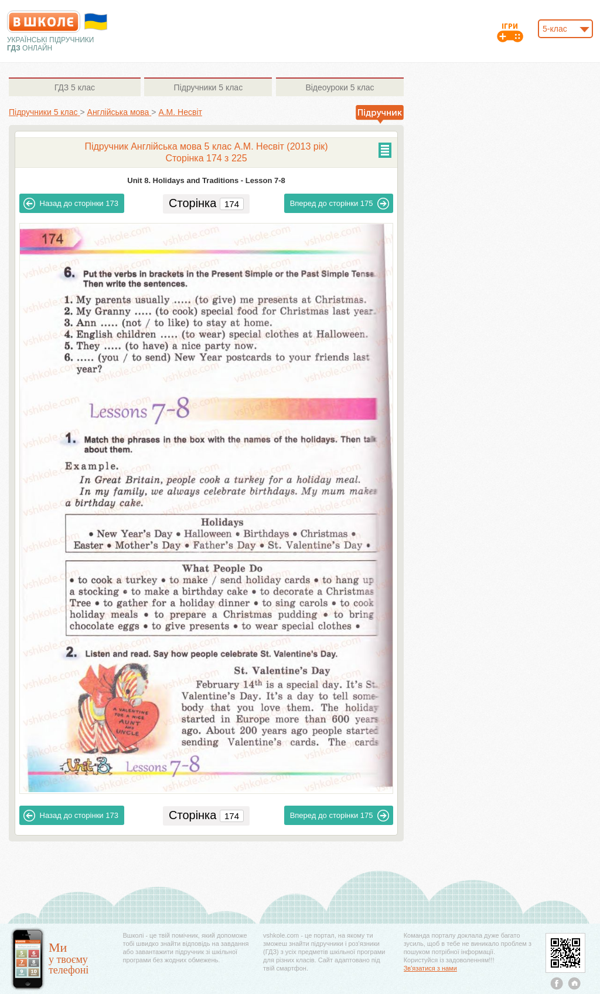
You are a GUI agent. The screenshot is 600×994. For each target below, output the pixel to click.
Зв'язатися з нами (430, 968)
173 (70, 203)
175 (340, 203)
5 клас (74, 87)
